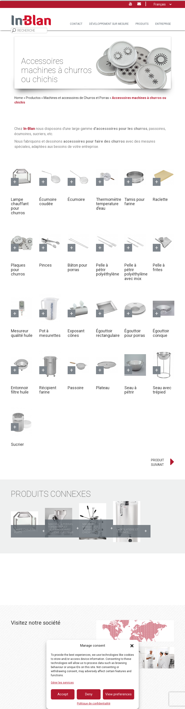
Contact (76, 23)
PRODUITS (142, 23)
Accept (62, 694)
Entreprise (163, 23)
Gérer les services (62, 682)
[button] (132, 645)
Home (18, 98)
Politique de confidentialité (93, 703)
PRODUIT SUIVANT (157, 462)
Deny (88, 694)
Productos (33, 98)
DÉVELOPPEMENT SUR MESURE (109, 23)
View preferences (118, 694)
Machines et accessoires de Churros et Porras (76, 98)
